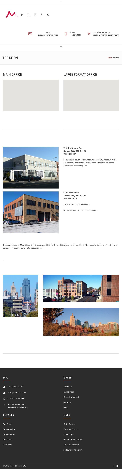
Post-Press (7, 439)
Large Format (9, 434)
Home (110, 58)
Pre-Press (7, 424)
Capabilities (68, 392)
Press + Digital (9, 429)
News (65, 407)
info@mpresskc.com (17, 392)
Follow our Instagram (72, 450)
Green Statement (71, 397)
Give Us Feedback (71, 445)
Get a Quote (69, 424)
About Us (67, 387)
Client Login (68, 434)
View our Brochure (71, 429)
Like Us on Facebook (72, 439)
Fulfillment (7, 445)
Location (67, 402)
